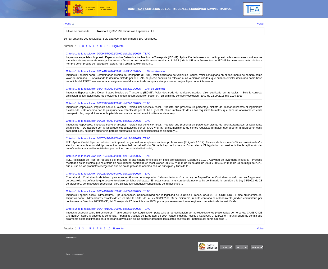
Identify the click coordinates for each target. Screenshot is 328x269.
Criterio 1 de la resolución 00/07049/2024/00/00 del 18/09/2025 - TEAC (108, 138)
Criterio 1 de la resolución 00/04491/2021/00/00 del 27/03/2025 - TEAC (108, 191)
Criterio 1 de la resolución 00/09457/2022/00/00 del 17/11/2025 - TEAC (108, 53)
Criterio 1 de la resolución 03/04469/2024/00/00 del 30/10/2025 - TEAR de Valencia (115, 88)
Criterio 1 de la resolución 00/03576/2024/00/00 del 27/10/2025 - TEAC (108, 120)
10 (108, 46)
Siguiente (117, 46)
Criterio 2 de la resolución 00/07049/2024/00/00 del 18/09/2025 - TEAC (108, 156)
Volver (260, 23)
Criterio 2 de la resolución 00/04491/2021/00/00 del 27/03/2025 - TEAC (108, 208)
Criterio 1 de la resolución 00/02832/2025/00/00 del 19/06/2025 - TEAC (108, 173)
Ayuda (69, 23)
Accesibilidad (71, 238)
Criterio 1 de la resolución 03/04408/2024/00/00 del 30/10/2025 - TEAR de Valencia (115, 71)
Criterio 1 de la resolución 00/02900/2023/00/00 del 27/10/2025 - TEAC (108, 103)
